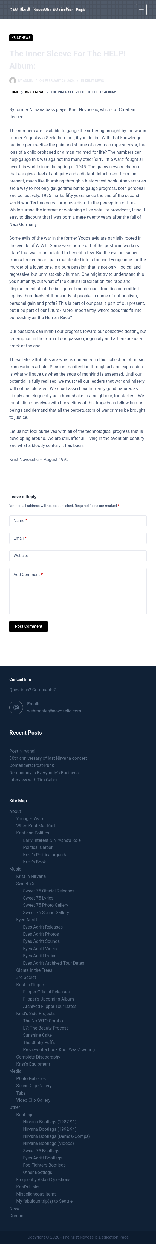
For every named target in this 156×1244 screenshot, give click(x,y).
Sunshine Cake (37, 1035)
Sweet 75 (25, 883)
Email (20, 538)
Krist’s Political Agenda (45, 854)
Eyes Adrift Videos (41, 948)
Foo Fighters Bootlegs (44, 1165)
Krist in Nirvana (31, 876)
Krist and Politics (32, 833)
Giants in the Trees (34, 970)
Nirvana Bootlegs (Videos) (48, 1143)
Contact (17, 1215)
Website (20, 555)
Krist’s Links (27, 1187)
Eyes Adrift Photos (41, 934)
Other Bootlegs (37, 1172)
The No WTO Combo (43, 1020)
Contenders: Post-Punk (31, 765)
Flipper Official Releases (46, 991)
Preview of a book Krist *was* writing (59, 1049)
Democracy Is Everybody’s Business (44, 772)
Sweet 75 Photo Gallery (45, 905)
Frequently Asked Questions (43, 1179)
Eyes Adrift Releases (43, 927)
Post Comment (28, 626)
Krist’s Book (34, 862)
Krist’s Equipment (33, 1064)
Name (20, 520)
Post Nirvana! (22, 751)
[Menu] (141, 9)
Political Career (38, 847)
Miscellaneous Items (36, 1194)
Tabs (21, 1093)
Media (15, 1071)
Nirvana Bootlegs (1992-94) (49, 1129)
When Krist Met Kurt (35, 825)
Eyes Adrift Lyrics (39, 955)
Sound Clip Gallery (33, 1085)
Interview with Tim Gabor (33, 779)
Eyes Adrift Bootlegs (42, 1158)
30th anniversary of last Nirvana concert (48, 758)
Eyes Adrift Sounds (41, 941)
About (15, 811)
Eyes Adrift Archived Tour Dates (53, 963)
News (14, 1208)
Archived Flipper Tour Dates (49, 1006)
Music (15, 869)
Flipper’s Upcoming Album (48, 999)
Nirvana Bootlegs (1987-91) (49, 1121)
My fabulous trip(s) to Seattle (44, 1201)
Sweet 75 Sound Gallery (46, 912)
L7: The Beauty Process (46, 1028)
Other (14, 1107)
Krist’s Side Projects (35, 1013)
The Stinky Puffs (39, 1042)
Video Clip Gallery (33, 1100)
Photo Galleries (31, 1078)
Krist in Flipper (30, 984)
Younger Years (30, 818)
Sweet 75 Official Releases (48, 891)
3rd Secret (26, 977)
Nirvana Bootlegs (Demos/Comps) (56, 1136)
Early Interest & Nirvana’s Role (52, 840)
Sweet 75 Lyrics (38, 898)
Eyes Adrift (26, 919)
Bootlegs (24, 1114)
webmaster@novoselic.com (54, 711)
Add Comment (28, 574)
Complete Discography (38, 1057)
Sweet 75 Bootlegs (41, 1150)
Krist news (20, 38)
